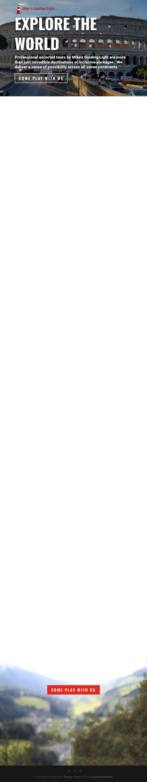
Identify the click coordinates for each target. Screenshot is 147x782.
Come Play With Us (41, 78)
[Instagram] (80, 770)
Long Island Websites (102, 776)
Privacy (68, 776)
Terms (77, 776)
